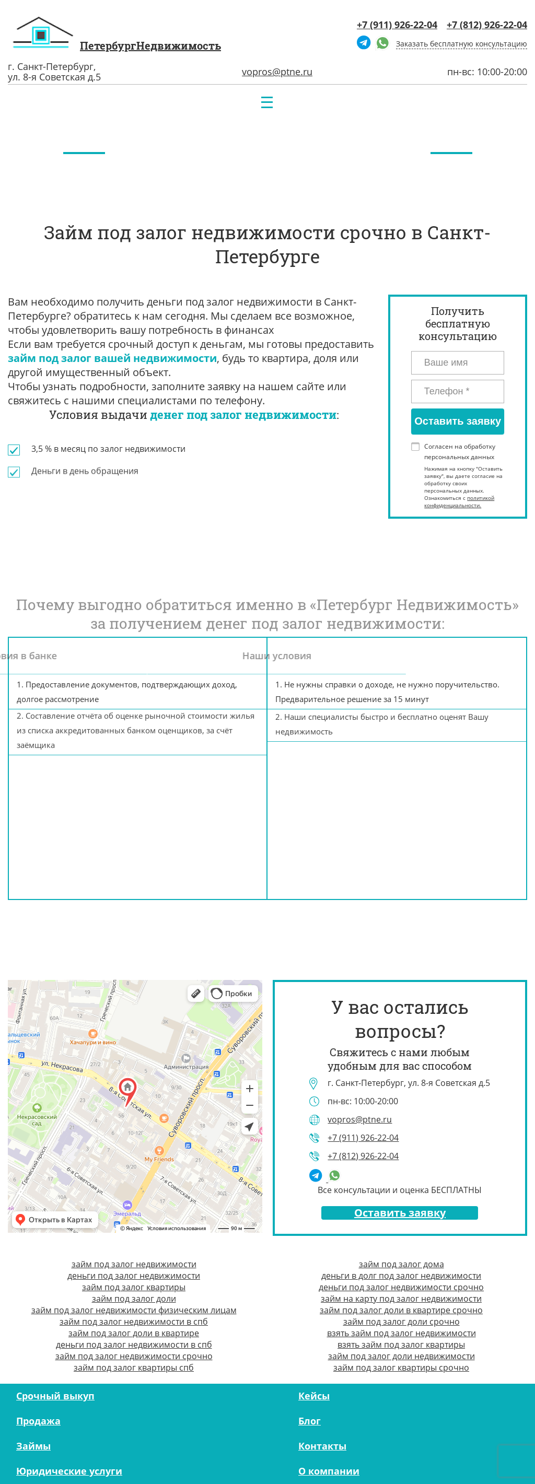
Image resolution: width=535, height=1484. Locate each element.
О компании (328, 1471)
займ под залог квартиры (133, 1287)
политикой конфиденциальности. (459, 501)
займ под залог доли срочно (401, 1321)
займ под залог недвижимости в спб (134, 1321)
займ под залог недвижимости (134, 1264)
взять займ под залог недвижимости (401, 1333)
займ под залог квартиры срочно (401, 1367)
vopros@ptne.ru (277, 71)
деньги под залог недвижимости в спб (134, 1344)
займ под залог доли (134, 1298)
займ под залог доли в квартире (133, 1333)
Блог (309, 1421)
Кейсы (314, 1395)
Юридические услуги (69, 1471)
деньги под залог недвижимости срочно (401, 1287)
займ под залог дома (401, 1264)
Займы (33, 1446)
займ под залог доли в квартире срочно (401, 1310)
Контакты (322, 1446)
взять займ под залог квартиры (401, 1344)
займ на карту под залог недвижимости (401, 1298)
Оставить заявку (400, 1213)
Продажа (38, 1421)
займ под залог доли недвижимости (401, 1356)
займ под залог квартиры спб (134, 1367)
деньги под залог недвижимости (133, 1275)
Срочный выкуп (55, 1395)
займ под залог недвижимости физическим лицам (134, 1310)
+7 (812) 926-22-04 (487, 24)
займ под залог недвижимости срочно (134, 1356)
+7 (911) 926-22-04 (397, 24)
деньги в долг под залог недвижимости (401, 1275)
